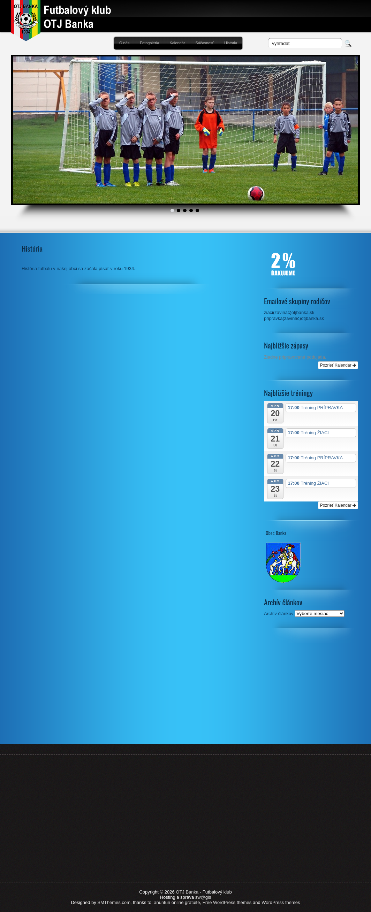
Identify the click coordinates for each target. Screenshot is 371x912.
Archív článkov (279, 613)
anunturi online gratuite (177, 902)
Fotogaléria (149, 43)
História (230, 43)
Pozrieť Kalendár (338, 365)
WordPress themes (281, 902)
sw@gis (203, 897)
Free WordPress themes (227, 902)
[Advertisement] (311, 690)
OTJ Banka (187, 892)
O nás (124, 43)
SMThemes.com (113, 902)
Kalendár (177, 43)
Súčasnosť (204, 43)
